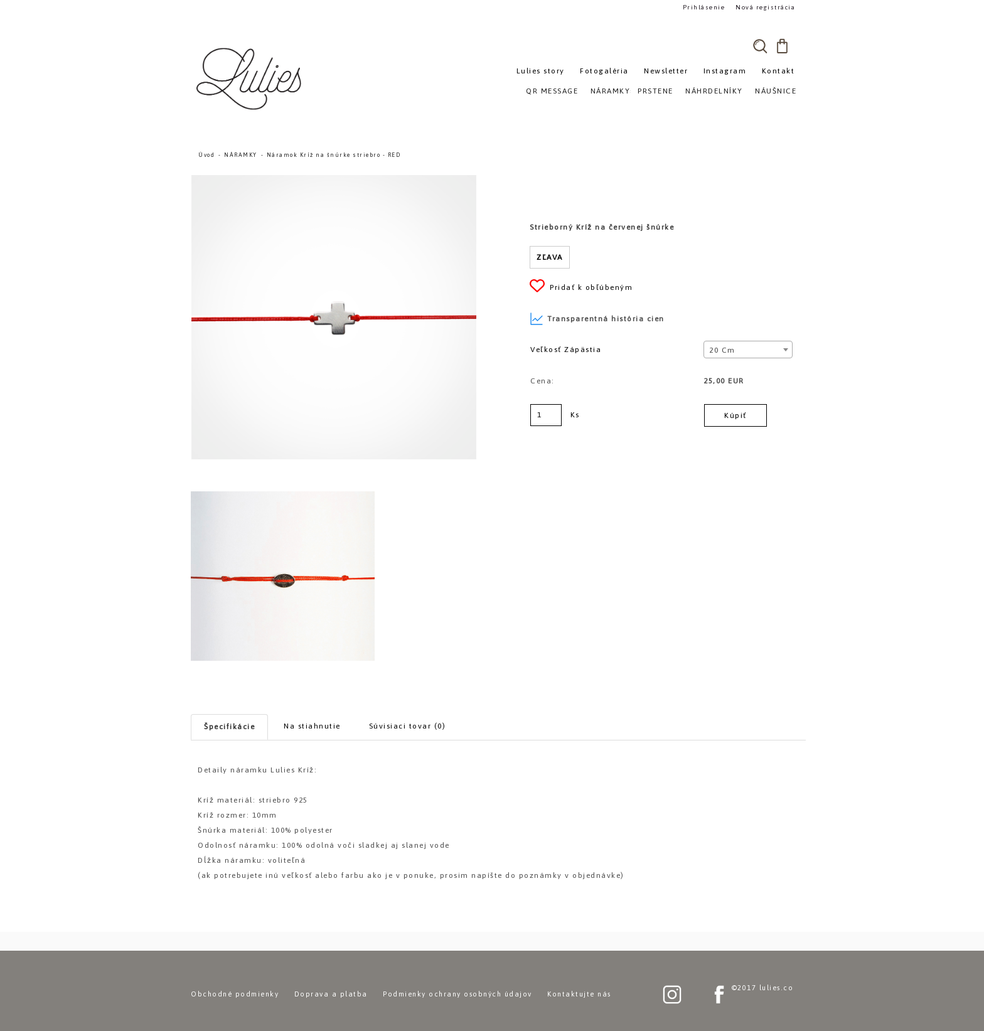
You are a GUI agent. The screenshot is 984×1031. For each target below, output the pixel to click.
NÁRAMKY (240, 155)
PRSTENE (655, 91)
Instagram (725, 71)
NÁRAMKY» (613, 91)
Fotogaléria (604, 71)
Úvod (206, 155)
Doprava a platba (331, 994)
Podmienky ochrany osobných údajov (457, 994)
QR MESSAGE (552, 91)
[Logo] (250, 78)
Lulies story (540, 71)
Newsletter (666, 71)
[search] (760, 45)
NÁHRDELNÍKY (714, 91)
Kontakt (778, 71)
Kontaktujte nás (579, 994)
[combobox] (747, 349)
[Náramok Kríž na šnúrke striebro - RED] (333, 180)
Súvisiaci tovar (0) (407, 726)
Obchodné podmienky (235, 994)
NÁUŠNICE (775, 91)
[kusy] (546, 415)
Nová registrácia (765, 7)
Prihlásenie (704, 7)
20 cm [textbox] (722, 350)
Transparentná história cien (597, 319)
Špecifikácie (229, 726)
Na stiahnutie (312, 726)
